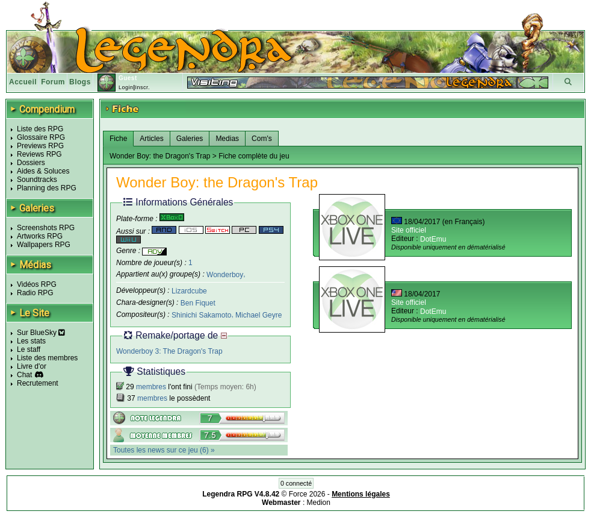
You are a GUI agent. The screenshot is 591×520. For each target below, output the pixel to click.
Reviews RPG (39, 154)
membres (151, 387)
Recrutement (37, 383)
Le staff (28, 349)
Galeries (189, 138)
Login (126, 87)
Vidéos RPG (37, 284)
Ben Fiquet (198, 303)
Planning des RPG (46, 188)
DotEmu (433, 239)
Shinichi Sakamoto (201, 315)
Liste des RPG (40, 129)
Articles (151, 138)
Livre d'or (31, 366)
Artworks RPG (40, 236)
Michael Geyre (258, 315)
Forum (53, 82)
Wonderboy (224, 274)
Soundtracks (37, 179)
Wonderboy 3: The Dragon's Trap (169, 351)
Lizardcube (189, 291)
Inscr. (142, 87)
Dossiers (31, 162)
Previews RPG (40, 146)
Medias (227, 138)
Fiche (118, 138)
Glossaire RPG (41, 137)
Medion (318, 502)
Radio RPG (35, 293)
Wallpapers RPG (43, 244)
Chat (24, 375)
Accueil (23, 82)
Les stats (31, 341)
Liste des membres (47, 358)
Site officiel (408, 230)
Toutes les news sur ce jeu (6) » (164, 450)
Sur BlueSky (41, 332)
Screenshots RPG (46, 228)
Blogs (80, 82)
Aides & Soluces (43, 171)
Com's (262, 138)
